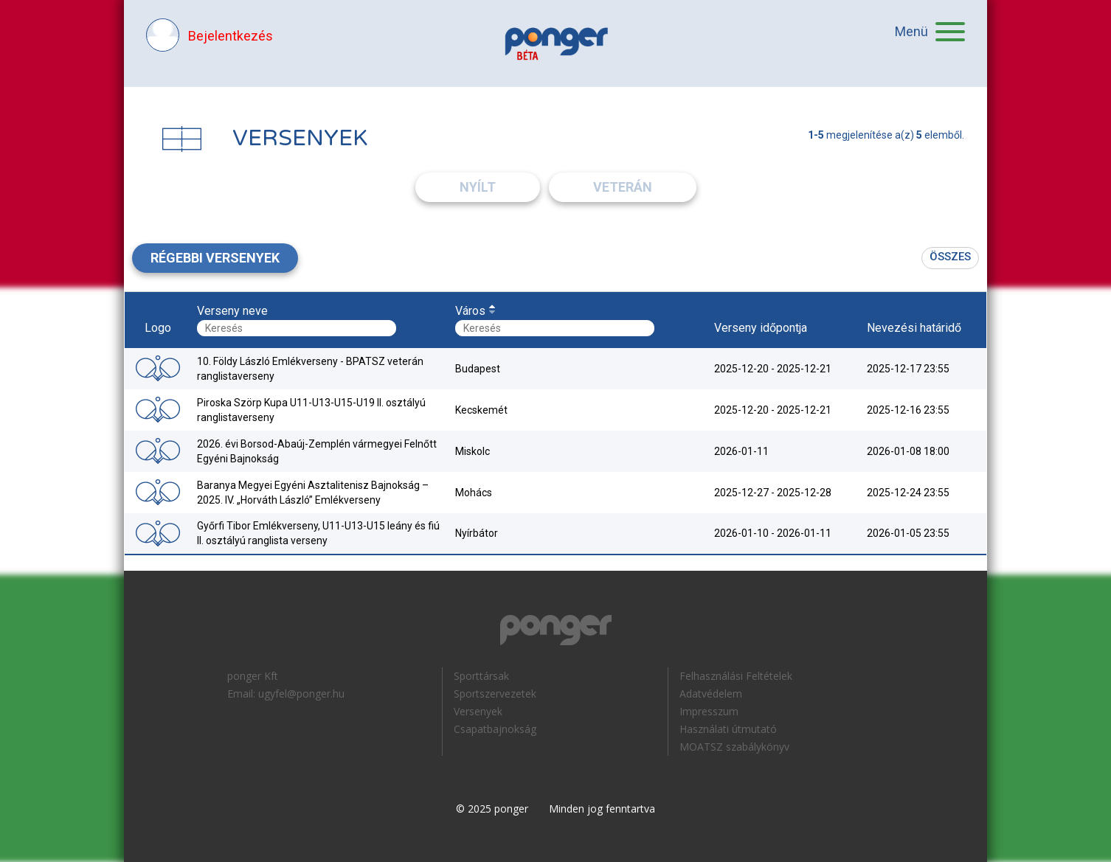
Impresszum (708, 711)
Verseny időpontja (760, 328)
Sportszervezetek (495, 694)
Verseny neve (232, 311)
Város (470, 311)
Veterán (622, 187)
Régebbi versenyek (215, 257)
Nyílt (478, 187)
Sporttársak (481, 676)
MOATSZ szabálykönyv (734, 747)
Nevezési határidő (914, 328)
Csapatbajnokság (495, 729)
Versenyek (478, 711)
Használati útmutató (728, 729)
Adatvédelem (710, 694)
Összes (950, 256)
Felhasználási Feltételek (735, 676)
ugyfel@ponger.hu (301, 694)
